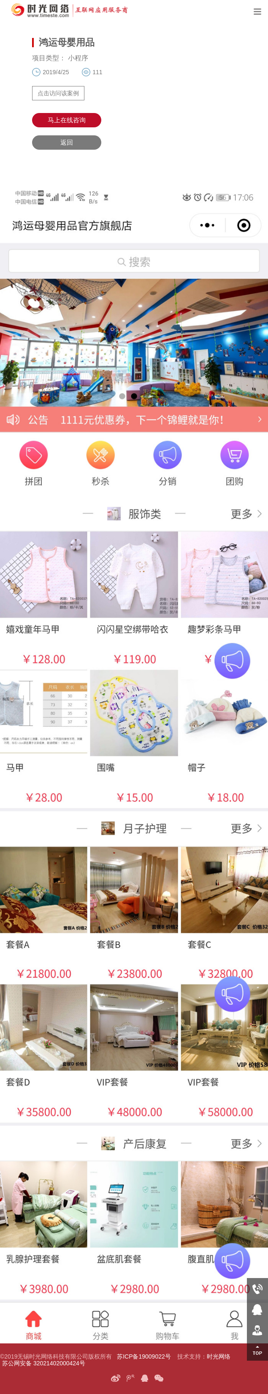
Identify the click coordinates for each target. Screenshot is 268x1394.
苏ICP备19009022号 (144, 1356)
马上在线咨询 (67, 120)
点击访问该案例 (58, 93)
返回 (66, 142)
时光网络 (218, 1356)
